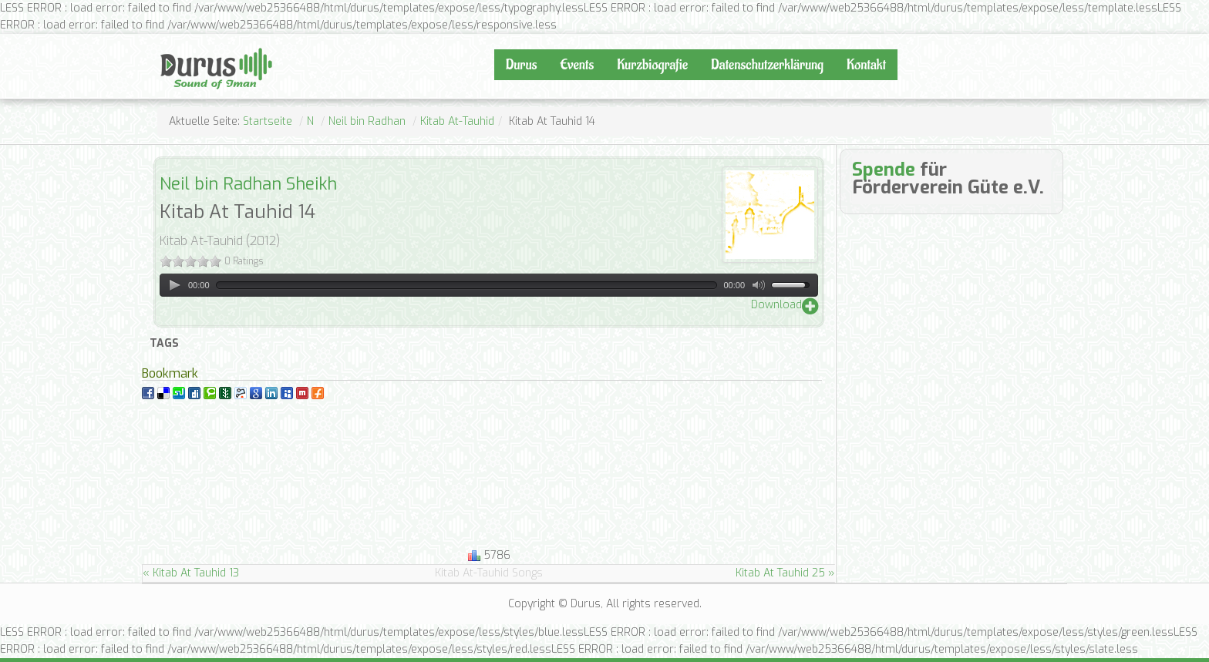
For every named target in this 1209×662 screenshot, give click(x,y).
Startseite (267, 121)
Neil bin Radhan (367, 121)
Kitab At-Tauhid (457, 121)
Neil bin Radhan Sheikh (248, 184)
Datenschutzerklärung (767, 64)
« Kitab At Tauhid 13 (191, 573)
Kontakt (866, 64)
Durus (176, 46)
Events (577, 64)
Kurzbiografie (652, 64)
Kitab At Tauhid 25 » (785, 573)
